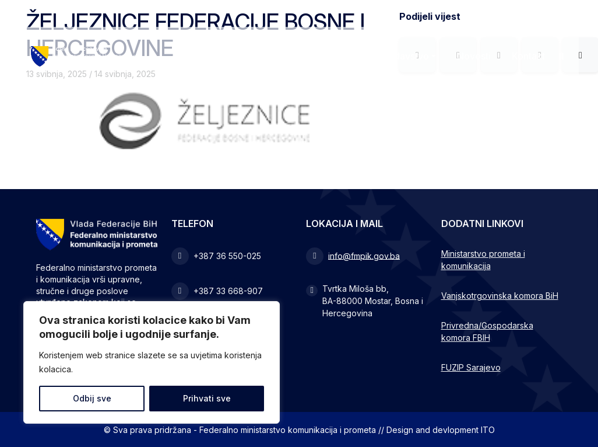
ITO (488, 430)
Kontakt (528, 56)
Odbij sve (92, 398)
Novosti (474, 56)
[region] (151, 362)
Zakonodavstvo (395, 56)
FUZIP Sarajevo (471, 367)
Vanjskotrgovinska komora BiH (499, 296)
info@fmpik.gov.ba (364, 255)
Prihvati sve (207, 398)
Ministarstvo (306, 56)
